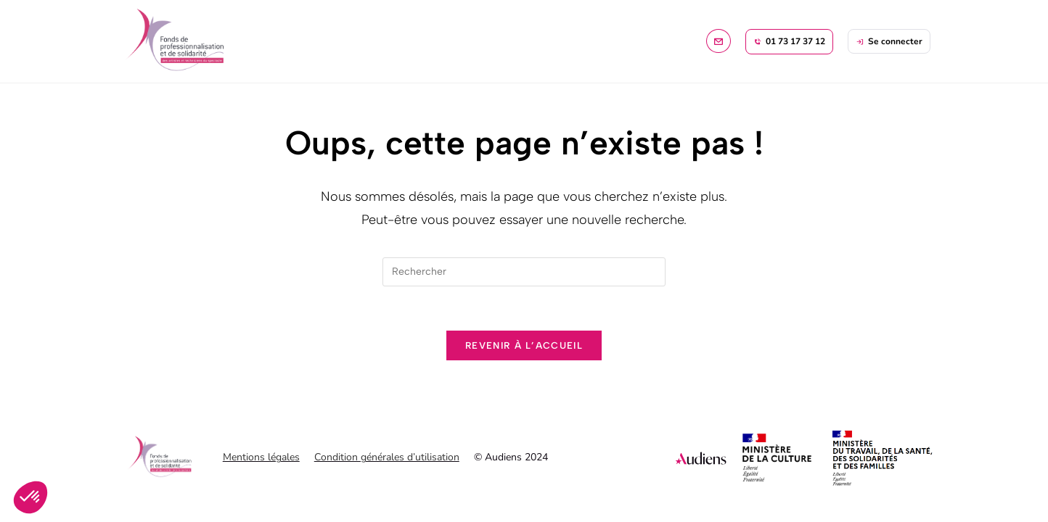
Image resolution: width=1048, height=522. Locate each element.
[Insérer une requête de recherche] (524, 271)
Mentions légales (261, 457)
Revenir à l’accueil (524, 345)
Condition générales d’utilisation (386, 457)
